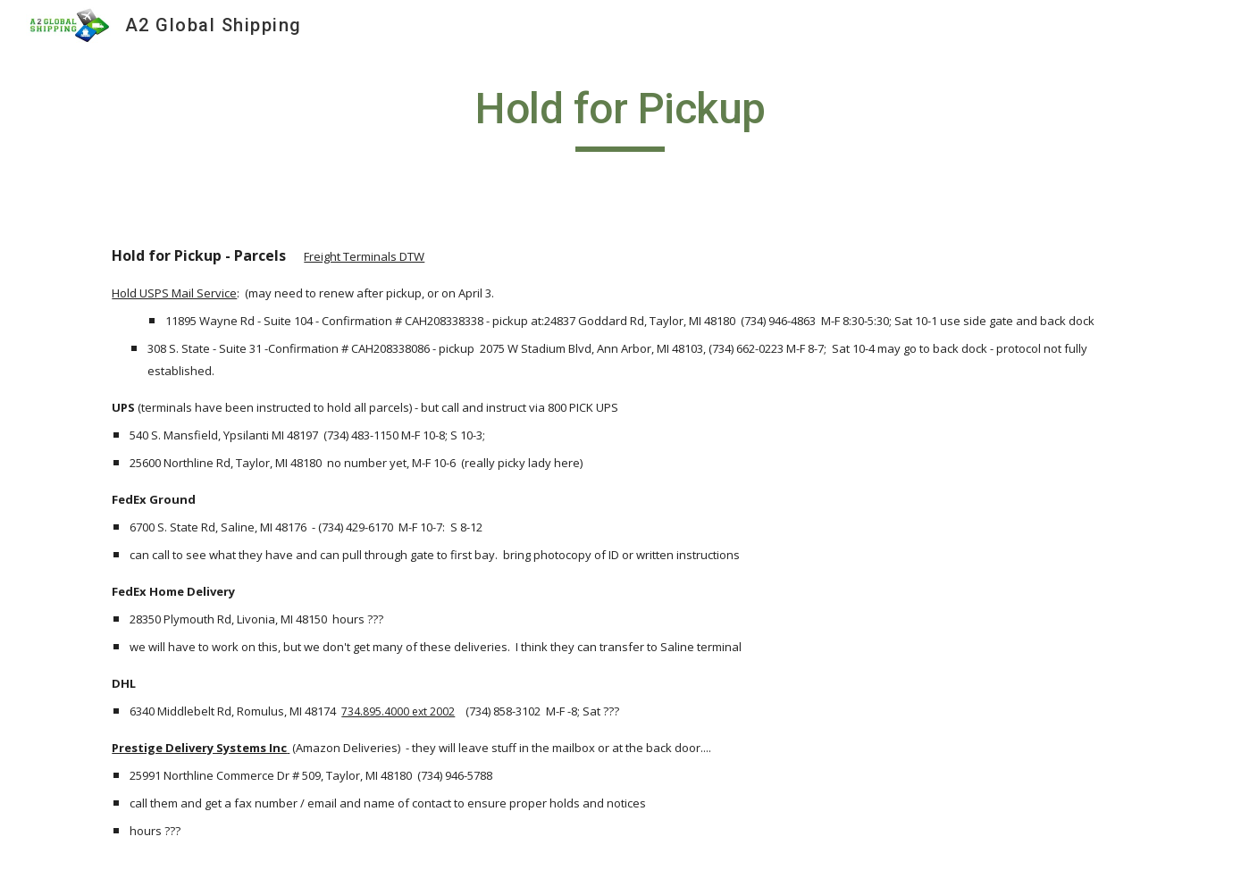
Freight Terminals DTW (364, 256)
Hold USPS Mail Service (174, 293)
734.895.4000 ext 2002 (398, 711)
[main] (620, 117)
